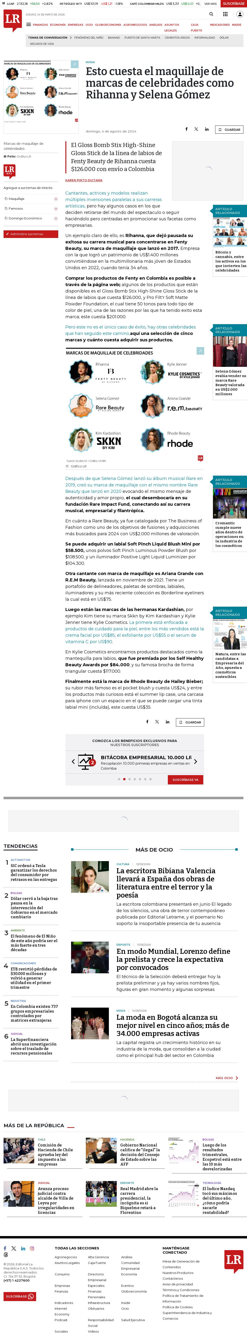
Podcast (61, 1320)
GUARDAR (229, 129)
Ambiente (18, 930)
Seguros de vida (42, 43)
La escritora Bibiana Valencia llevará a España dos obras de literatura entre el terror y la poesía (166, 883)
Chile (41, 1139)
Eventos (127, 1285)
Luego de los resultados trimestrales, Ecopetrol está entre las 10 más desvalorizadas (222, 1157)
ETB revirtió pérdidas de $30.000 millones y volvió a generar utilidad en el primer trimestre (34, 978)
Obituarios (96, 1308)
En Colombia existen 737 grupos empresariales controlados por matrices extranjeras (34, 1013)
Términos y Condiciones (181, 1290)
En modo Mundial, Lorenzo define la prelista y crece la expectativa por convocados (173, 959)
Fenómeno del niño (88, 37)
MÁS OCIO (224, 1078)
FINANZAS (40, 24)
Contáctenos (173, 1278)
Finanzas (61, 1291)
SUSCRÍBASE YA (186, 780)
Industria (18, 1001)
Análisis (126, 1257)
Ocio (125, 1308)
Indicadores (64, 1302)
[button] (71, 762)
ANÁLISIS (155, 24)
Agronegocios (66, 1257)
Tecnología (212, 1183)
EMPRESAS (75, 24)
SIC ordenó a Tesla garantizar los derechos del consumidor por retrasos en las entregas (34, 872)
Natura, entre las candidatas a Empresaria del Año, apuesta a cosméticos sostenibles (230, 665)
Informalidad (204, 37)
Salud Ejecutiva (133, 1320)
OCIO (89, 24)
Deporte (127, 1183)
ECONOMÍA (58, 24)
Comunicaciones (23, 963)
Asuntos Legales (67, 1262)
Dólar (224, 37)
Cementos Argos (177, 37)
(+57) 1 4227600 (16, 1280)
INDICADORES (220, 24)
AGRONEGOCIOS (135, 24)
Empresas (62, 1285)
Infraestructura (99, 1302)
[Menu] (29, 24)
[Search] (211, 14)
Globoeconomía (134, 1291)
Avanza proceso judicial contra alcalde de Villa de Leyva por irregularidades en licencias (56, 1200)
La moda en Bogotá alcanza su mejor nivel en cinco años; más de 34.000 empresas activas (172, 1025)
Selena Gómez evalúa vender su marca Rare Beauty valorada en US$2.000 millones (230, 382)
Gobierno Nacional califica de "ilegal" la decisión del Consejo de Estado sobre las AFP (140, 1154)
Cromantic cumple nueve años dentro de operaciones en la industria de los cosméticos (229, 534)
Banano (114, 37)
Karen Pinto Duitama (83, 180)
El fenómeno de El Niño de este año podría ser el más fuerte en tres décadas (34, 943)
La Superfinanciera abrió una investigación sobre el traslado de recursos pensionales (34, 1046)
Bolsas (16, 893)
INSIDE (236, 24)
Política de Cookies (178, 1307)
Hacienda (127, 1139)
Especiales (96, 1285)
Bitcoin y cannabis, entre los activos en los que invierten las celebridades (231, 261)
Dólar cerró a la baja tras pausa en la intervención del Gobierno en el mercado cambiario (34, 907)
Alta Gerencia (98, 1257)
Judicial (17, 1033)
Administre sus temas (24, 234)
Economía (129, 1274)
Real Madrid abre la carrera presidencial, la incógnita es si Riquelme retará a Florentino (139, 1200)
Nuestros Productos (178, 1272)
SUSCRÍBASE (234, 3)
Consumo (62, 1274)
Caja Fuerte (97, 1262)
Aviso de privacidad (178, 1284)
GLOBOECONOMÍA (108, 24)
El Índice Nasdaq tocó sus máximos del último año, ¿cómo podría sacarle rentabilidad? (220, 1200)
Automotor (20, 860)
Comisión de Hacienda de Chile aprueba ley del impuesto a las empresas (55, 1154)
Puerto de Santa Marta (142, 37)
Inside (125, 1302)
